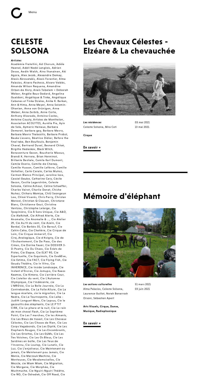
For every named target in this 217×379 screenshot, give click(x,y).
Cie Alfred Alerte (41, 215)
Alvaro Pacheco (34, 82)
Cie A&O (60, 211)
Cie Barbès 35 (31, 226)
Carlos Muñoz (53, 171)
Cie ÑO (16, 374)
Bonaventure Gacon (24, 152)
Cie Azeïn (47, 222)
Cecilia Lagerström (34, 182)
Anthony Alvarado (23, 115)
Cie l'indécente (38, 282)
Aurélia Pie (50, 123)
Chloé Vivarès (27, 197)
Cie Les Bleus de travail (27, 318)
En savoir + (92, 147)
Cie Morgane (20, 367)
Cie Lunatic (49, 344)
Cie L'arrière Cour (52, 274)
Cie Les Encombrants (51, 330)
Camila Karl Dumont (49, 160)
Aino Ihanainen (50, 71)
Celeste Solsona (93, 126)
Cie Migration (53, 363)
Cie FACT (33, 259)
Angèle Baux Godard (36, 93)
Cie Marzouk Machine (35, 355)
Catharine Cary (42, 178)
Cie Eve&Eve (57, 256)
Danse (114, 306)
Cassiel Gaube (20, 178)
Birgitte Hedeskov (23, 149)
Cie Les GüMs (43, 333)
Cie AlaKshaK (20, 215)
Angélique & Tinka (37, 97)
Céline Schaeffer (55, 186)
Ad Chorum (47, 64)
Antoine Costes (47, 115)
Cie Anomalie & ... (38, 219)
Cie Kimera (30, 274)
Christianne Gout (31, 204)
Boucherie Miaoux (52, 152)
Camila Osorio (20, 163)
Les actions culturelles (97, 284)
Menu (33, 12)
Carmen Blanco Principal (27, 174)
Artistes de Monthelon (48, 119)
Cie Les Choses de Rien (39, 322)
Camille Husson (21, 167)
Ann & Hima (19, 104)
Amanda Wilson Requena (28, 86)
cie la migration (44, 293)
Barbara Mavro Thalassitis (28, 134)
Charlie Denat (41, 189)
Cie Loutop (32, 344)
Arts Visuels (90, 306)
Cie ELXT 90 (44, 252)
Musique (88, 311)
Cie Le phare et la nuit (34, 307)
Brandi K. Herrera (23, 156)
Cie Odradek (31, 374)
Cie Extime (18, 259)
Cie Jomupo (42, 270)
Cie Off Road (50, 374)
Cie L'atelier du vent (25, 278)
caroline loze (54, 174)
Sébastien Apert (103, 298)
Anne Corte (48, 112)
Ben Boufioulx (34, 141)
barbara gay (33, 130)
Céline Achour (32, 186)
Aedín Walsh (29, 71)
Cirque (87, 135)
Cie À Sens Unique (40, 211)
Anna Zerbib (30, 112)
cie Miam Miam (32, 363)
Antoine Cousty (21, 119)
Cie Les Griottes (21, 333)
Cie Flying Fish (51, 259)
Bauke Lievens (20, 137)
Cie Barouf (49, 226)
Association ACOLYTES (26, 123)
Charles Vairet (20, 189)
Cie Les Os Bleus (40, 337)
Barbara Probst (57, 134)
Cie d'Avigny (44, 237)
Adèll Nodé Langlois (36, 67)
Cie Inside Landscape (42, 267)
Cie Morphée (39, 367)
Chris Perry (45, 197)
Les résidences (92, 122)
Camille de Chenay (44, 163)
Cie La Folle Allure (43, 289)
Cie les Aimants (56, 315)
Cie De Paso (42, 241)
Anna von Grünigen (37, 108)
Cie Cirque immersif (32, 234)
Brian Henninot (47, 156)
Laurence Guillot (94, 293)
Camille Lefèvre (44, 167)
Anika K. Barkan (56, 101)
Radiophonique (106, 311)
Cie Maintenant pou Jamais (39, 352)
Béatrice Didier (42, 137)
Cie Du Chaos (34, 248)
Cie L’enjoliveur (28, 348)
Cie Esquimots (37, 256)
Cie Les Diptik (46, 326)
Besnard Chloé (54, 145)
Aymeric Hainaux (34, 126)
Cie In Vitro (41, 263)
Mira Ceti (111, 126)
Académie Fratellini (24, 64)
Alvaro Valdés (55, 82)
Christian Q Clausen (36, 200)
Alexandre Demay (50, 75)
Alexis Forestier (47, 78)
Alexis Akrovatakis (23, 78)
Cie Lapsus (48, 300)
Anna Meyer (37, 104)
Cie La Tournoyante (34, 296)
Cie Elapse (27, 252)
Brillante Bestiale (22, 160)
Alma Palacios (92, 288)
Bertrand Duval (32, 145)
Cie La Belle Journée (40, 285)
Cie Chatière (37, 230)
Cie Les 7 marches (32, 315)
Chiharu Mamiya (33, 193)
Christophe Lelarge (37, 208)
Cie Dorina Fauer (32, 245)
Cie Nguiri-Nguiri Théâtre (46, 370)
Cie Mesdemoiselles (40, 359)
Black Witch (45, 149)
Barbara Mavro (53, 130)
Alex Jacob (28, 75)
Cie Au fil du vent (27, 222)
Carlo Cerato (33, 171)
